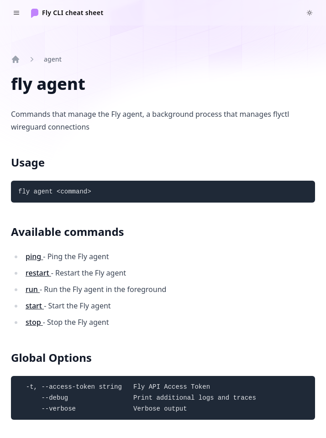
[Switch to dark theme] (309, 12)
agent (53, 59)
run (33, 289)
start (35, 306)
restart (38, 273)
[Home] (67, 12)
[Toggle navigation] (16, 12)
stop (34, 322)
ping (34, 256)
